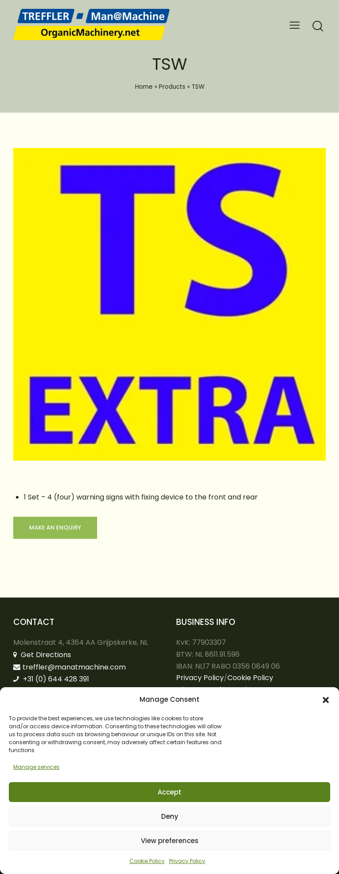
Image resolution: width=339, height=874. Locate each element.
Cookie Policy (147, 861)
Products (172, 87)
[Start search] (318, 26)
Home (144, 87)
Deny (169, 816)
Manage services (36, 767)
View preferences (170, 840)
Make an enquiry (55, 527)
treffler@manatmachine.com (69, 667)
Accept (169, 792)
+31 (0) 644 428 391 (51, 679)
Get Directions (42, 655)
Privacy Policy (187, 861)
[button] (325, 700)
